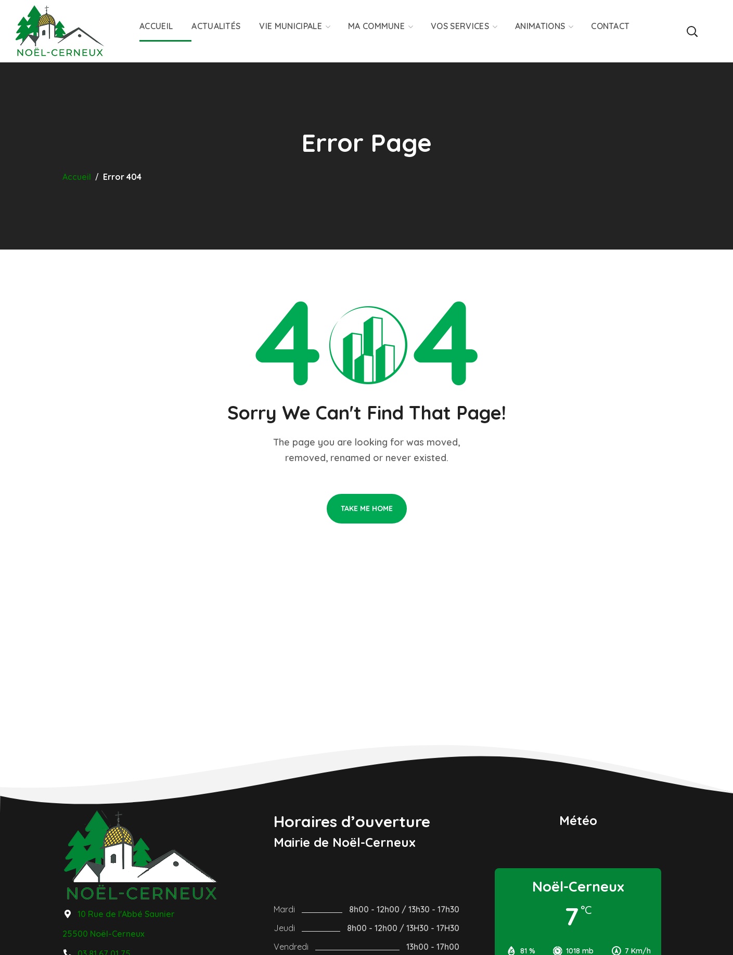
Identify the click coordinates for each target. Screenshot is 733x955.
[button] (691, 31)
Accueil (76, 177)
